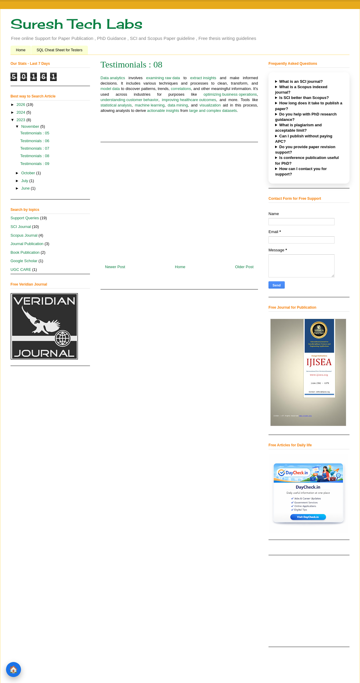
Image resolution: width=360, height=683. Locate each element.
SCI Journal (20, 226)
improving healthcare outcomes (189, 100)
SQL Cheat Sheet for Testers (59, 50)
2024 (21, 112)
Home (21, 50)
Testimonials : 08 (34, 156)
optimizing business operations (230, 94)
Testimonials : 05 (34, 133)
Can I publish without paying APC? (303, 139)
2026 (21, 104)
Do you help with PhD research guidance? (306, 117)
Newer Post (115, 267)
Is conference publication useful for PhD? (307, 160)
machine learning (149, 105)
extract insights (203, 78)
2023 (21, 120)
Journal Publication (27, 243)
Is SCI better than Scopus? (304, 97)
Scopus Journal (24, 235)
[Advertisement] (179, 201)
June (26, 188)
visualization (210, 105)
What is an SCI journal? (301, 81)
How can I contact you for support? (301, 171)
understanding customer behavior (129, 100)
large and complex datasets (213, 110)
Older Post (244, 267)
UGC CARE (20, 269)
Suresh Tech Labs (76, 24)
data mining (178, 105)
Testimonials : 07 (34, 148)
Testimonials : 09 (34, 163)
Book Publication (25, 252)
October (28, 173)
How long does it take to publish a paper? (308, 106)
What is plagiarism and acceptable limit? (298, 128)
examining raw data (163, 78)
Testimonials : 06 (34, 141)
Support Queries (24, 218)
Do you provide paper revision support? (305, 149)
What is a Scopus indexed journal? (301, 89)
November (30, 126)
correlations (181, 88)
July (25, 180)
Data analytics (112, 78)
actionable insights (163, 110)
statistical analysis (116, 105)
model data (110, 88)
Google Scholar (24, 261)
